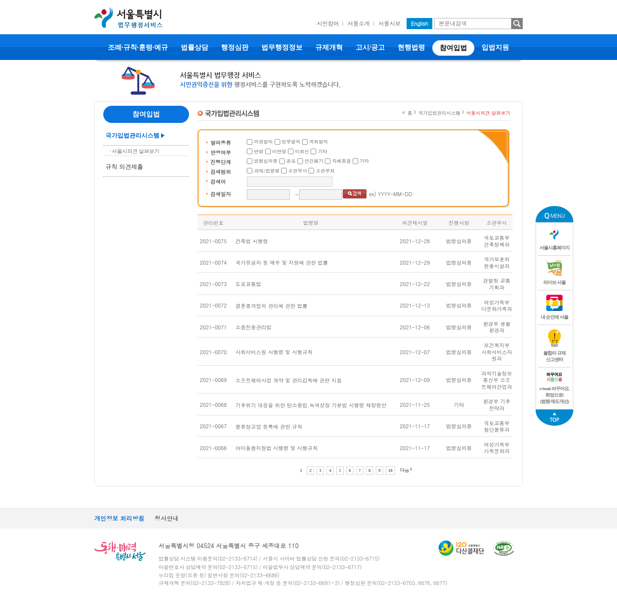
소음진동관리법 (254, 327)
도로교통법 (248, 283)
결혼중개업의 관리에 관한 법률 (272, 305)
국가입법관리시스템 (132, 135)
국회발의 (318, 141)
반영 (259, 151)
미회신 (302, 151)
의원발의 (263, 141)
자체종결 (341, 161)
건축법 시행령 (252, 241)
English (419, 23)
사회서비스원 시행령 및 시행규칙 (274, 351)
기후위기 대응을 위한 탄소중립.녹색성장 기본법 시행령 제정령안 (311, 405)
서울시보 (389, 23)
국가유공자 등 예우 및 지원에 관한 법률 (282, 262)
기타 (322, 151)
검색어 (218, 181)
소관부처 (325, 170)
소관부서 (297, 170)
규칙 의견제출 (124, 167)
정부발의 (291, 141)
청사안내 (167, 518)
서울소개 (358, 23)
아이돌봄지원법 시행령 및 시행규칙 (277, 447)
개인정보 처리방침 (119, 518)
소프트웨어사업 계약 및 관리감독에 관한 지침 (289, 380)
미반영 (279, 151)
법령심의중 (266, 161)
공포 (291, 161)
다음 (404, 470)
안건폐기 (314, 161)
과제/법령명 (267, 170)
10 (390, 470)
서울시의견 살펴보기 (135, 151)
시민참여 (328, 23)
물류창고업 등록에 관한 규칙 (269, 426)
